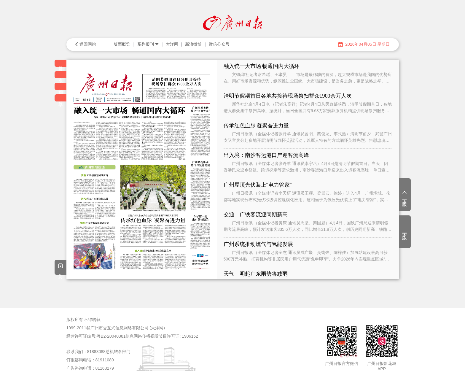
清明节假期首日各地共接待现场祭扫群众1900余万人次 (288, 96)
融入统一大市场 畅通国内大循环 (262, 66)
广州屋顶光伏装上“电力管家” (258, 185)
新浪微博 (193, 44)
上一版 (404, 195)
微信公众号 (219, 44)
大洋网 (172, 44)
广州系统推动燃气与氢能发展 (258, 244)
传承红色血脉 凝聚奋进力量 (256, 125)
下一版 (404, 232)
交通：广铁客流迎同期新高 (256, 214)
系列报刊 (148, 44)
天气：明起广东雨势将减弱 (256, 274)
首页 (60, 268)
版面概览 (122, 44)
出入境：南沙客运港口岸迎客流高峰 (266, 155)
